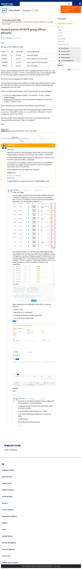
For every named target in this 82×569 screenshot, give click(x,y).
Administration (65, 54)
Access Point (65, 48)
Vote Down (10, 185)
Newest (34, 141)
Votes (28, 141)
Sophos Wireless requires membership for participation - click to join (41, 566)
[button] (69, 4)
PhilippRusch (11, 145)
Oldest (22, 141)
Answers (42, 137)
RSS (69, 69)
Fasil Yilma (8, 38)
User (80, 3)
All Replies (15, 137)
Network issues (65, 51)
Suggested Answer (65, 23)
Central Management (67, 60)
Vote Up (8, 185)
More (39, 10)
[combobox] (43, 4)
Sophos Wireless (65, 57)
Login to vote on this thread (60, 27)
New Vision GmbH (11, 175)
